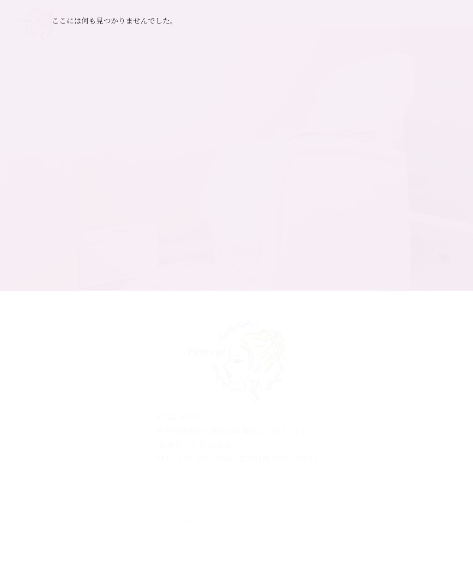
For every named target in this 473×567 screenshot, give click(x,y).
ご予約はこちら (376, 25)
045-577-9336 (205, 458)
